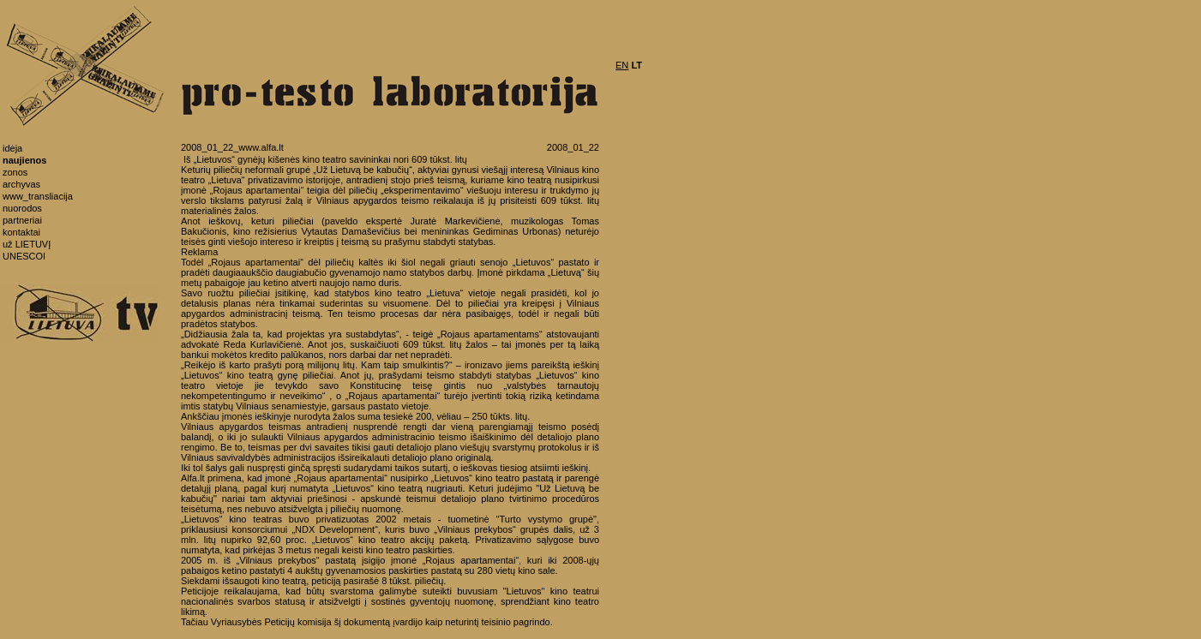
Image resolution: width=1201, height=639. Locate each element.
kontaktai (21, 232)
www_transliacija (38, 196)
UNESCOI (24, 256)
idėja (12, 148)
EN (622, 65)
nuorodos (22, 208)
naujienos (24, 160)
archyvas (21, 184)
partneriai (22, 220)
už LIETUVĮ (27, 244)
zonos (15, 172)
